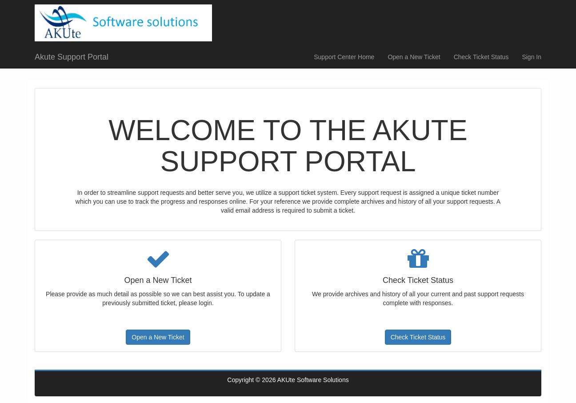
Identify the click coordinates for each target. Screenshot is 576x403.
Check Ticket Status (481, 56)
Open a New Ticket (414, 56)
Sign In (531, 56)
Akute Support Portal (71, 56)
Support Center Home (344, 56)
